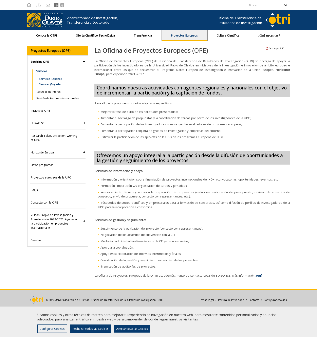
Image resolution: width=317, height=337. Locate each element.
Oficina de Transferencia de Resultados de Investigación (240, 20)
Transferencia (143, 35)
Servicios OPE (40, 62)
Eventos (36, 240)
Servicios (41, 71)
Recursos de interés (48, 92)
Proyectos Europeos (185, 35)
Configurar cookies (275, 300)
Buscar (285, 5)
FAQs (34, 190)
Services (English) (50, 84)
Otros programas (42, 165)
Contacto (253, 300)
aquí (258, 275)
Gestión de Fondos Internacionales (57, 98)
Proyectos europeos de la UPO (51, 177)
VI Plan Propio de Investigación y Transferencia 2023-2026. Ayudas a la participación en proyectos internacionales (54, 221)
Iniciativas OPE (40, 110)
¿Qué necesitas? (269, 35)
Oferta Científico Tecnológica (96, 35)
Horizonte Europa (42, 152)
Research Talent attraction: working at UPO (54, 138)
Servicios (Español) (50, 79)
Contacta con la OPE (44, 202)
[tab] (58, 62)
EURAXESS (37, 123)
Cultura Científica (228, 35)
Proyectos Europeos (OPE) (50, 50)
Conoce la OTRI (47, 35)
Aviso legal (207, 300)
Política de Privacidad (231, 300)
